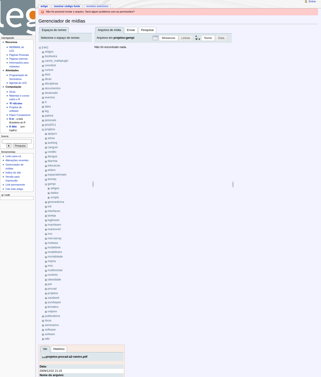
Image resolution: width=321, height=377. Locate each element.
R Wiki (13, 126)
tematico (53, 306)
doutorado (51, 92)
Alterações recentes (16, 160)
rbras (48, 320)
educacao (54, 165)
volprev (52, 311)
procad (52, 288)
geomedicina (56, 202)
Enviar (131, 30)
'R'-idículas (15, 103)
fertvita (52, 179)
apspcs (52, 133)
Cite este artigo (14, 189)
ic (46, 102)
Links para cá (13, 156)
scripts (55, 197)
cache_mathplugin (56, 60)
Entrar (312, 1)
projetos (50, 129)
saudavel (53, 297)
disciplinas (51, 83)
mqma (52, 261)
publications (52, 316)
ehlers (52, 170)
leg (47, 111)
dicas (48, 79)
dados (55, 192)
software (50, 329)
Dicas (12, 91)
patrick (49, 115)
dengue (52, 156)
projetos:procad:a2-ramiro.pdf (66, 356)
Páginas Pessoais (19, 54)
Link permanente (15, 184)
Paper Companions (20, 115)
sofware (50, 334)
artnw (51, 138)
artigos (49, 51)
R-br (11, 118)
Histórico (58, 349)
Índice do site (13, 172)
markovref (54, 229)
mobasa (53, 243)
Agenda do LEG (18, 83)
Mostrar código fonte (67, 6)
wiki (47, 338)
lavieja (52, 215)
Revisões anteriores (97, 6)
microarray (54, 238)
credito (52, 151)
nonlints (53, 274)
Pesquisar (147, 30)
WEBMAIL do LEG (16, 49)
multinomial (55, 270)
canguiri (53, 147)
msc (50, 265)
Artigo (44, 6)
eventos (50, 97)
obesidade (54, 279)
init (49, 206)
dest (47, 74)
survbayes (54, 302)
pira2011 (50, 124)
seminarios (52, 325)
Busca (4, 136)
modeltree (54, 247)
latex (48, 106)
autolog (52, 142)
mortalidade (55, 256)
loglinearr (53, 220)
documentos (53, 88)
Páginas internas (18, 58)
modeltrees (55, 252)
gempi (52, 184)
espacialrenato (57, 174)
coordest (50, 65)
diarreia (52, 161)
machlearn (54, 224)
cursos (49, 69)
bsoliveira (51, 56)
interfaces (54, 211)
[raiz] (45, 47)
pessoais (50, 120)
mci (50, 233)
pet (50, 284)
